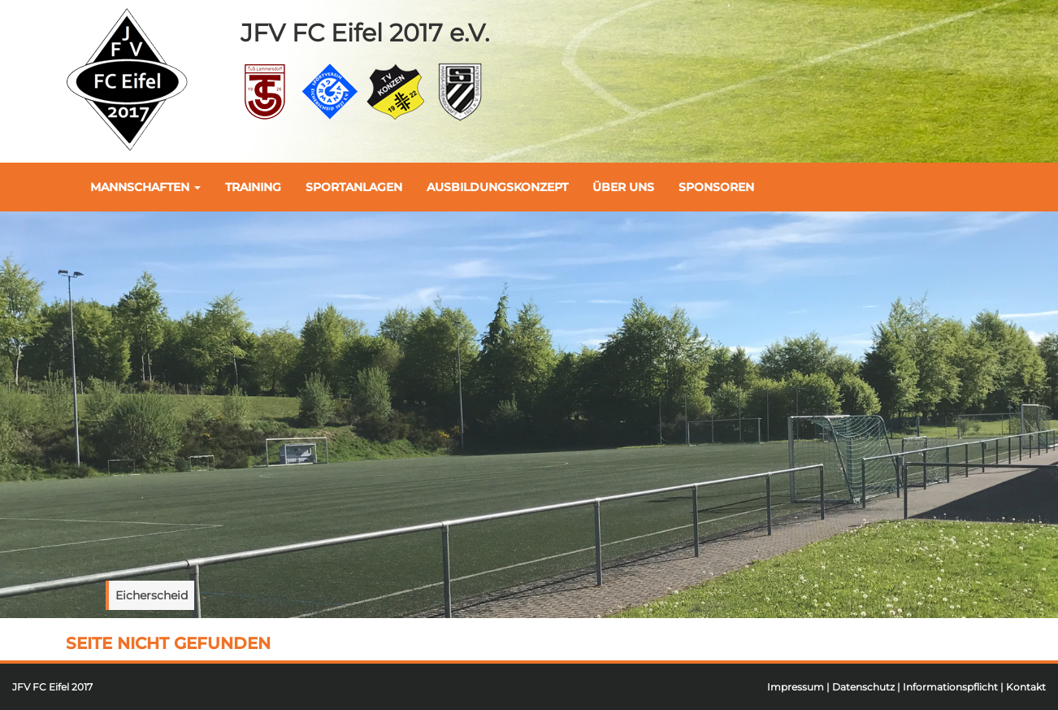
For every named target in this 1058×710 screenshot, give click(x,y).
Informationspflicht (950, 687)
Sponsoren (716, 187)
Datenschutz (863, 687)
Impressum (795, 687)
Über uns (623, 187)
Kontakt (1026, 687)
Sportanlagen (354, 187)
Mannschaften (145, 187)
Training (253, 187)
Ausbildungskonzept (497, 187)
